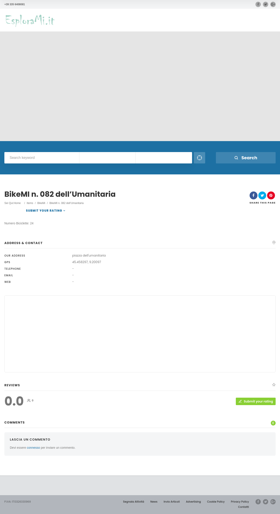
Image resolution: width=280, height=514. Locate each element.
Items (30, 203)
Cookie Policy (216, 501)
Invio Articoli (172, 501)
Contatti (243, 507)
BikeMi (41, 203)
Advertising (193, 501)
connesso (33, 447)
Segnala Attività (133, 501)
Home (17, 203)
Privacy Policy (240, 501)
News (153, 501)
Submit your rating (44, 211)
